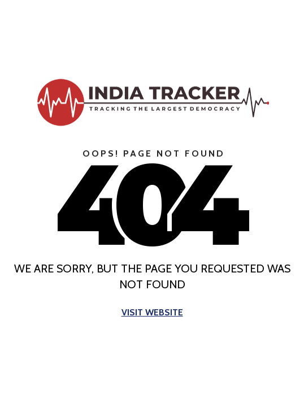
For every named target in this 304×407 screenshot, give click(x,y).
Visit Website (152, 313)
